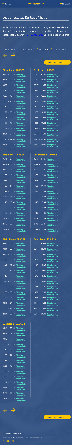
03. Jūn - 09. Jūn (10, 50)
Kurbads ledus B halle (57, 62)
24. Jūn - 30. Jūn (61, 50)
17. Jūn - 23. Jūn (44, 50)
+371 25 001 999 (34, 34)
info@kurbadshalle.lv (17, 437)
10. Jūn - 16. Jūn (28, 50)
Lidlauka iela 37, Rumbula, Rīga (33, 437)
